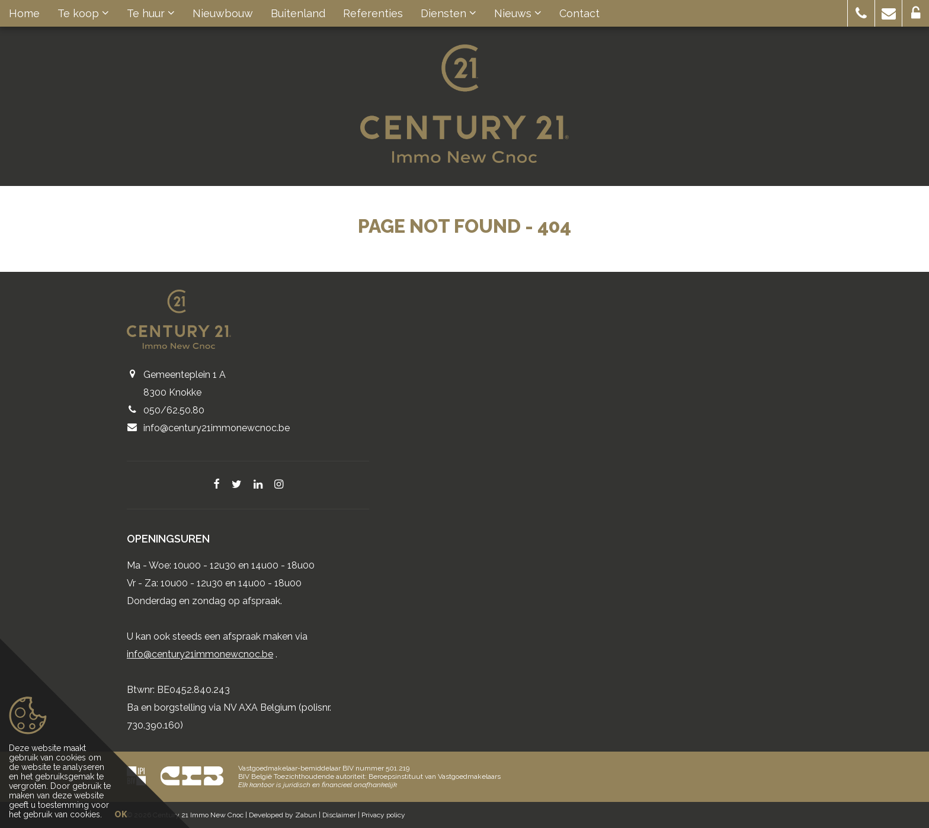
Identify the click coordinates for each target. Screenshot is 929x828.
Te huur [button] (151, 13)
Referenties (373, 13)
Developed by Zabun (283, 815)
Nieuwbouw (223, 13)
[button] (861, 13)
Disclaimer (339, 815)
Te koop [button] (83, 13)
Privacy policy (383, 815)
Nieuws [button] (518, 13)
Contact (579, 13)
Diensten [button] (448, 13)
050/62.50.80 (173, 410)
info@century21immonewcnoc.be (216, 428)
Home (24, 13)
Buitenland (298, 13)
